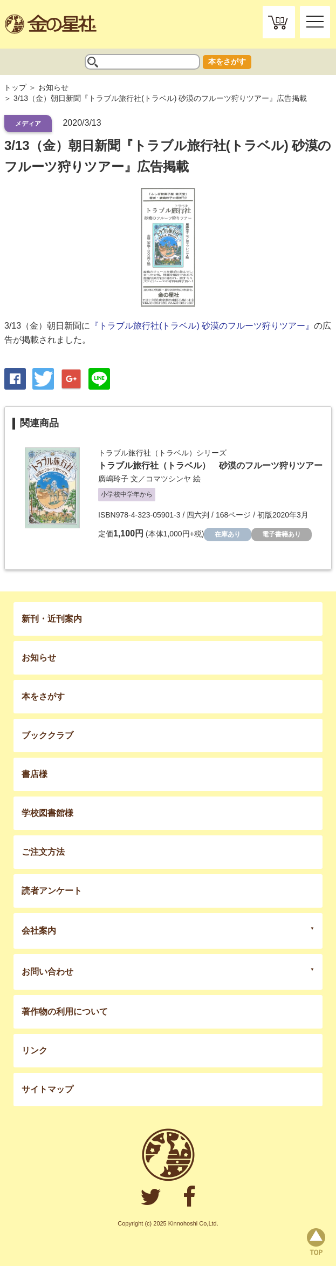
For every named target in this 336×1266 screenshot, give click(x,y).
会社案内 (39, 930)
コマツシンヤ (168, 478)
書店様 (34, 774)
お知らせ (53, 87)
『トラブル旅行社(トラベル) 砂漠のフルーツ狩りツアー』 (202, 325)
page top (316, 1241)
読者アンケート (52, 890)
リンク (34, 1050)
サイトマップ (47, 1089)
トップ (15, 87)
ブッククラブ (47, 735)
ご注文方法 (43, 851)
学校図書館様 (47, 813)
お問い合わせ (47, 971)
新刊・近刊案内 (52, 618)
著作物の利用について (65, 1011)
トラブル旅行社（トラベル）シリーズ (162, 452)
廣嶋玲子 (113, 478)
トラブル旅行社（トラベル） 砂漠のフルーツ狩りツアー (210, 465)
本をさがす (227, 61)
